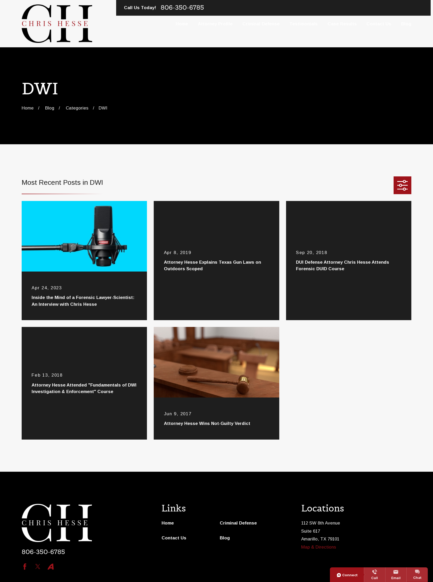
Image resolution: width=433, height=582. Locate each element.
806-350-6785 (182, 8)
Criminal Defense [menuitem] (261, 23)
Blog (225, 537)
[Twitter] (38, 566)
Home (168, 523)
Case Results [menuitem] (342, 23)
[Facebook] (25, 566)
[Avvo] (51, 566)
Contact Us (174, 537)
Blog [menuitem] (406, 23)
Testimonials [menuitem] (303, 23)
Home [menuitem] (182, 23)
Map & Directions (318, 547)
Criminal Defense (238, 523)
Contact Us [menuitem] (378, 23)
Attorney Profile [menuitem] (215, 23)
